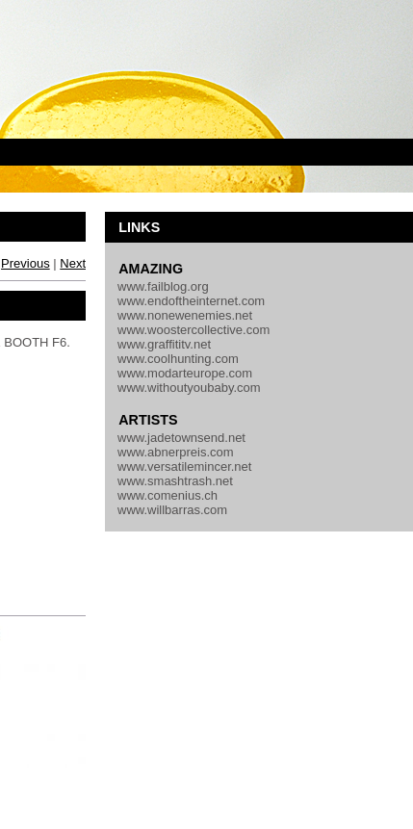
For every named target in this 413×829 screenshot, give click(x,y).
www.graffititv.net (164, 344)
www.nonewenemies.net (184, 315)
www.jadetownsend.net (181, 437)
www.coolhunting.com (178, 358)
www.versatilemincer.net (184, 466)
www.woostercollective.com (193, 330)
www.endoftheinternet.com (191, 301)
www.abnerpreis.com (175, 452)
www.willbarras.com (172, 510)
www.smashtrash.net (175, 481)
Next (73, 263)
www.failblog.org (163, 286)
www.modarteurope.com (184, 373)
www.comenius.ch (167, 495)
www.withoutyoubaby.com (189, 387)
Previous (25, 263)
